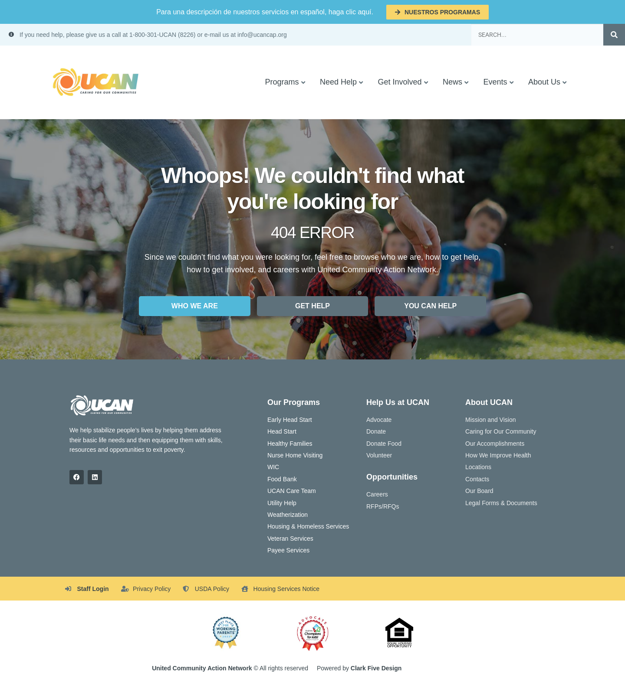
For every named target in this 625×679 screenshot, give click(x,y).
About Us (544, 82)
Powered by (359, 668)
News (452, 82)
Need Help (338, 82)
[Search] (614, 35)
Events (495, 82)
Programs (282, 82)
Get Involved (399, 82)
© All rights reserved (230, 668)
